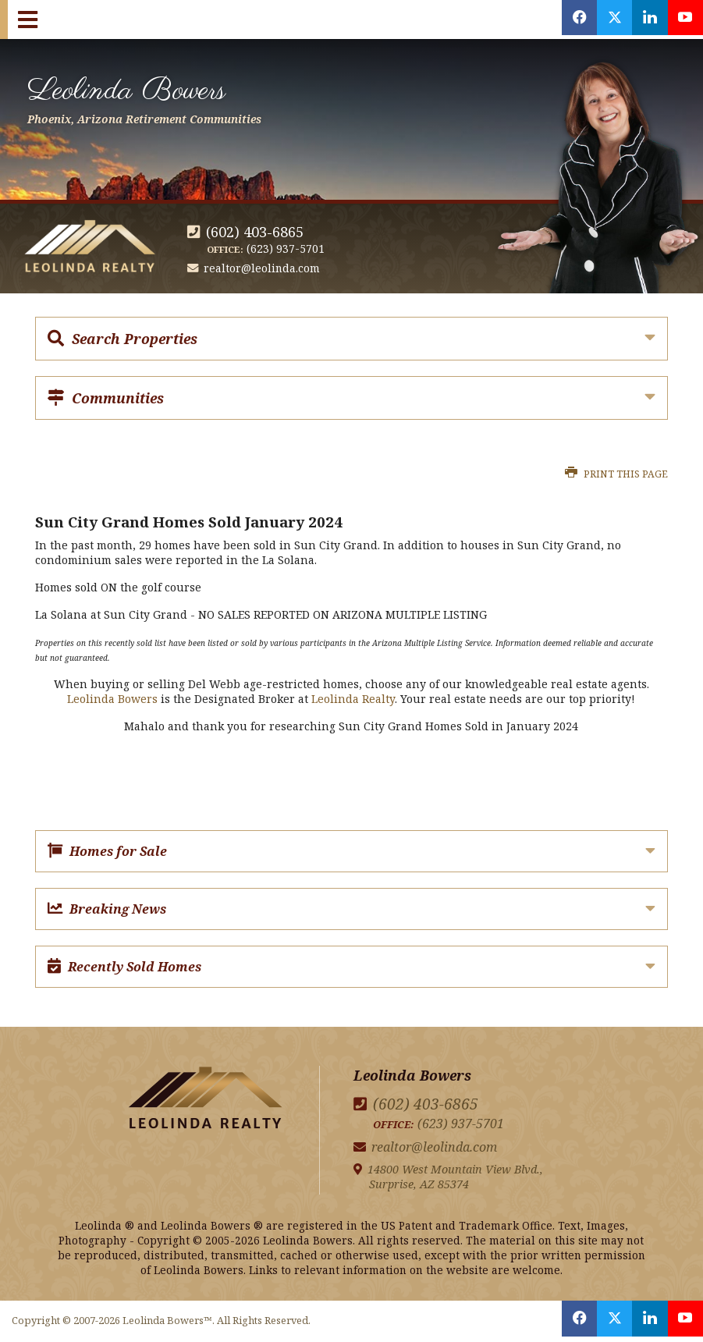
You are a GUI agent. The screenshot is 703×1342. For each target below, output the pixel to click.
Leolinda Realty (353, 698)
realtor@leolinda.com (263, 268)
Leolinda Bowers (165, 96)
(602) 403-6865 (255, 231)
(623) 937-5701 (286, 248)
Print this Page (616, 474)
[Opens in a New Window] (566, 19)
